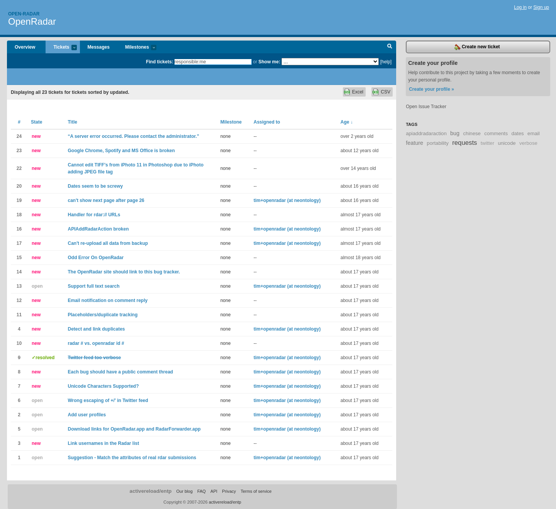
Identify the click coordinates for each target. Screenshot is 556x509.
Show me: (269, 61)
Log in (520, 7)
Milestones (136, 47)
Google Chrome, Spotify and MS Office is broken (121, 150)
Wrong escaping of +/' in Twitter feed (108, 400)
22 (19, 168)
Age (347, 122)
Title (72, 122)
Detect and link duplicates (96, 329)
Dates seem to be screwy (95, 186)
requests (464, 142)
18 (19, 214)
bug (454, 133)
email (533, 133)
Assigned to (267, 122)
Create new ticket (477, 47)
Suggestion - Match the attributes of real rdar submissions (132, 457)
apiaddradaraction (426, 133)
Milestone (231, 122)
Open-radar (23, 14)
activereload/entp (151, 491)
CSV (385, 92)
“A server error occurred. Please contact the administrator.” (133, 136)
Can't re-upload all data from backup (108, 243)
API (213, 491)
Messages (99, 47)
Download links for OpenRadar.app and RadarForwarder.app (134, 429)
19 (19, 200)
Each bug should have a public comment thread (120, 372)
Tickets (61, 47)
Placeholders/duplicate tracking (102, 314)
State (36, 122)
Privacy (229, 491)
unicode (506, 143)
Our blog (184, 491)
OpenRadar (32, 21)
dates (517, 133)
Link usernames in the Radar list (103, 443)
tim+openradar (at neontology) (287, 200)
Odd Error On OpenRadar (96, 257)
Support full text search (93, 286)
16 (19, 229)
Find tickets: (159, 61)
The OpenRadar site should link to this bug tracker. (124, 272)
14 (19, 272)
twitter (487, 143)
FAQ (201, 491)
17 (19, 243)
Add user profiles (87, 414)
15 (19, 257)
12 (19, 300)
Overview (25, 47)
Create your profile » (431, 89)
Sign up (541, 7)
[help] (386, 61)
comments (496, 133)
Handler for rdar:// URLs (94, 214)
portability (437, 143)
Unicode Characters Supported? (103, 386)
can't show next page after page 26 (106, 200)
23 (19, 150)
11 (19, 314)
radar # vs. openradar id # (96, 343)
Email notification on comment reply (107, 300)
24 (19, 136)
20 (19, 186)
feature (414, 143)
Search (389, 47)
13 (19, 286)
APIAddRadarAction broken (98, 229)
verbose (528, 143)
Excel (357, 92)
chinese (471, 133)
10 (19, 343)
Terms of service (256, 491)
